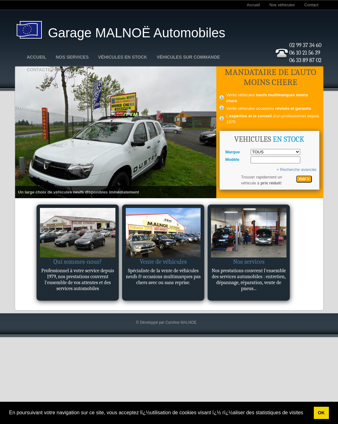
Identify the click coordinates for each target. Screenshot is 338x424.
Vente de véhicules (163, 261)
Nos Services (72, 57)
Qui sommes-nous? (77, 261)
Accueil (253, 5)
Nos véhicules (282, 5)
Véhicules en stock (122, 57)
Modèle (232, 159)
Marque (232, 152)
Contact (311, 5)
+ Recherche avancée (297, 169)
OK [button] (321, 412)
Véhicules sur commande (188, 57)
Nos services (248, 261)
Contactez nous (47, 69)
